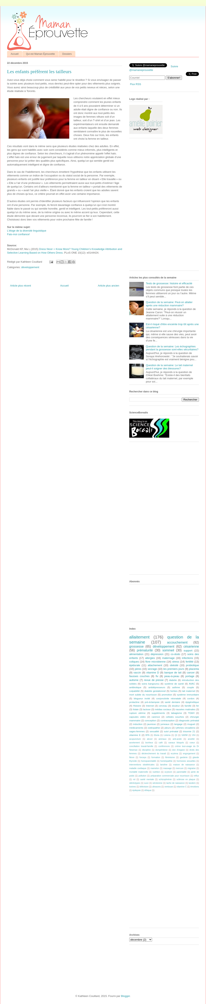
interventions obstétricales (141, 765)
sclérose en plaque (186, 779)
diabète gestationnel (155, 691)
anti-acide (177, 739)
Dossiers (67, 54)
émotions (194, 787)
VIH (193, 735)
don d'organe (178, 750)
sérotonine (157, 783)
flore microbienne (155, 661)
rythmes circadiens (185, 727)
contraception (168, 720)
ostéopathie (154, 727)
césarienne (191, 646)
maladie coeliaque (137, 768)
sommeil (168, 650)
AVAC (192, 683)
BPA (147, 735)
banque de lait (173, 672)
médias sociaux (163, 709)
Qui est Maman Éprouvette (40, 54)
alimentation (136, 654)
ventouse (168, 787)
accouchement (177, 642)
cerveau (163, 705)
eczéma (174, 753)
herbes (174, 691)
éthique (147, 790)
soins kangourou (150, 683)
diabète (173, 680)
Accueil (15, 54)
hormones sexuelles (186, 761)
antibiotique (135, 687)
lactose (146, 709)
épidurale (134, 665)
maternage (168, 658)
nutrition (156, 772)
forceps (143, 757)
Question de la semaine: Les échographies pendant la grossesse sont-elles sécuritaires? (172, 348)
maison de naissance (184, 765)
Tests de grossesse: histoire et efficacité (169, 283)
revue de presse (154, 680)
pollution (142, 776)
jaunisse (151, 724)
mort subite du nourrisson (143, 694)
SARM (185, 735)
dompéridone (161, 750)
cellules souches (175, 716)
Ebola (156, 735)
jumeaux (165, 724)
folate (136, 709)
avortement (134, 743)
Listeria (167, 735)
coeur (192, 743)
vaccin (137, 672)
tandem (192, 783)
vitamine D (152, 672)
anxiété (191, 739)
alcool (149, 739)
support (188, 650)
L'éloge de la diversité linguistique (26, 230)
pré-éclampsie (152, 702)
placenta (194, 668)
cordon (190, 698)
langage (178, 724)
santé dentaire (172, 702)
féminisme (170, 757)
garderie (184, 757)
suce (146, 783)
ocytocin (168, 772)
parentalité (181, 772)
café (161, 743)
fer (197, 705)
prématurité (145, 650)
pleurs (167, 727)
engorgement (189, 753)
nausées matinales (185, 709)
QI (176, 735)
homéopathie (166, 761)
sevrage (152, 668)
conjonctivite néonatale (168, 698)
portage (189, 676)
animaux (162, 739)
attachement (155, 665)
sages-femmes (137, 731)
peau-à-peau (171, 676)
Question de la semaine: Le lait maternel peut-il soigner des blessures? (169, 367)
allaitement (139, 637)
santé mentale (147, 779)
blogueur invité (142, 698)
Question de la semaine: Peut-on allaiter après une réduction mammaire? (169, 304)
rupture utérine (137, 713)
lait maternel (188, 691)
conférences (164, 746)
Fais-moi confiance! (18, 234)
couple (190, 687)
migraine (192, 768)
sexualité (154, 731)
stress (175, 661)
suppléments (158, 713)
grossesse (136, 646)
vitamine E (135, 735)
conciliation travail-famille (141, 746)
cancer (191, 672)
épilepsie (136, 790)
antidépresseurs (156, 687)
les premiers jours (173, 668)
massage (167, 768)
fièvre (131, 757)
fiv (157, 676)
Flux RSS (135, 84)
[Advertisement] (142, 206)
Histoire (137, 705)
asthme (176, 687)
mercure (179, 768)
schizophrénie (165, 779)
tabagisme (176, 713)
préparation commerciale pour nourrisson (169, 776)
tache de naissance (175, 783)
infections (187, 658)
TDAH (191, 713)
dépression (157, 654)
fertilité (189, 661)
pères (138, 668)
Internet (150, 705)
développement (30, 267)
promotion (167, 694)
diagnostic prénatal (189, 720)
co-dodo (175, 654)
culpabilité (134, 691)
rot (134, 779)
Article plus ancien (108, 285)
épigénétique (192, 702)
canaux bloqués (176, 743)
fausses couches (139, 676)
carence (156, 716)
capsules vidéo (137, 716)
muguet (191, 724)
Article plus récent (20, 285)
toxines (132, 787)
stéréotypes (134, 783)
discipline (146, 750)
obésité (174, 665)
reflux (196, 776)
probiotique (192, 665)
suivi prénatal (171, 731)
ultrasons (156, 787)
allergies (150, 658)
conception (150, 720)
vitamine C (182, 787)
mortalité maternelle (138, 772)
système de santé (174, 683)
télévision (144, 787)
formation (155, 757)
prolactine (134, 702)
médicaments (136, 727)
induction (138, 724)
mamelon (154, 768)
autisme (134, 680)
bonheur (149, 743)
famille (188, 705)
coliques (134, 661)
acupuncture (135, 739)
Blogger (125, 996)
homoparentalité (148, 761)
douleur (176, 705)
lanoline (163, 765)
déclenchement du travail (154, 753)
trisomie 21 (189, 731)
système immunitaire (188, 694)
